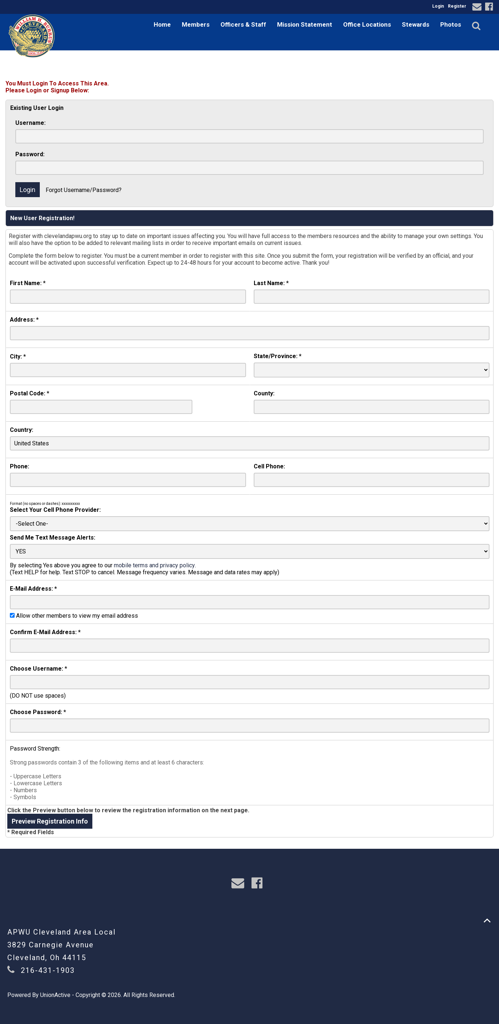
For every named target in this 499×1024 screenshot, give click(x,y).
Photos (450, 24)
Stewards (415, 24)
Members (196, 24)
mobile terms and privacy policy (154, 565)
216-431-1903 (48, 970)
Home (162, 24)
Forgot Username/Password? (84, 190)
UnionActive (55, 995)
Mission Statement (304, 24)
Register (457, 6)
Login (438, 6)
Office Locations (367, 24)
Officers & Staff (243, 24)
